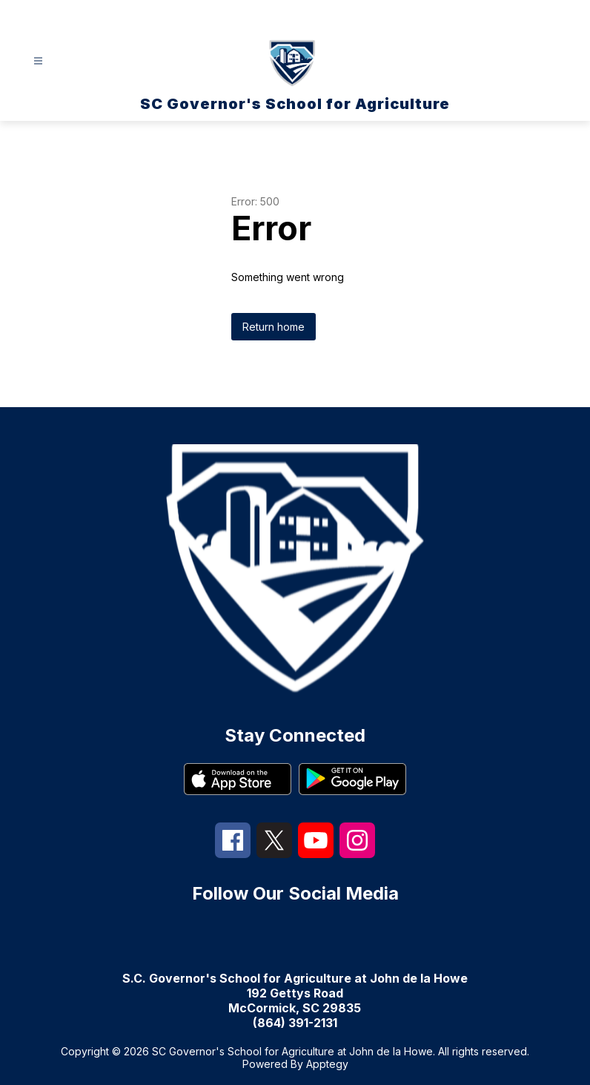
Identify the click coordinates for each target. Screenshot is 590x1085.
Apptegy (327, 1064)
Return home (273, 326)
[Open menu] (38, 61)
